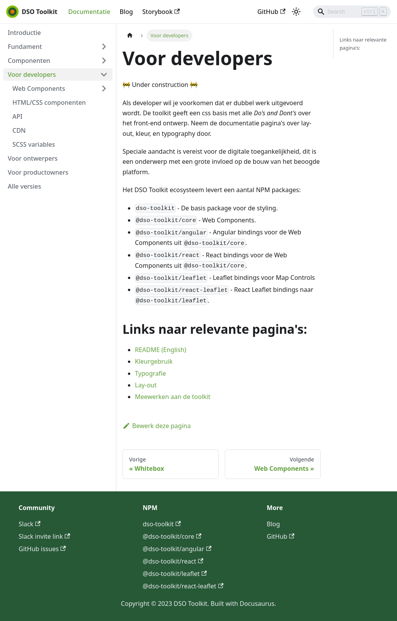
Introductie (24, 32)
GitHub (271, 11)
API (17, 116)
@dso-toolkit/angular (177, 549)
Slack (29, 524)
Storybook (161, 11)
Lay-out (146, 385)
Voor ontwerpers (32, 158)
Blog (126, 11)
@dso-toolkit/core (172, 536)
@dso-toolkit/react (173, 561)
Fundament (25, 46)
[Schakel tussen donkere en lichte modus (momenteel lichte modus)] (296, 11)
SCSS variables (33, 144)
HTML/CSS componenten (49, 102)
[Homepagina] (130, 35)
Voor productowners (38, 172)
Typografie (150, 373)
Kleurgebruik (154, 361)
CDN (19, 130)
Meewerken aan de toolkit (173, 396)
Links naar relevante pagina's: (363, 43)
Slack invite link (44, 536)
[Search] (352, 11)
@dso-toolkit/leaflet (175, 573)
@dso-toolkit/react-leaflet (183, 586)
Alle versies (24, 186)
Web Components (38, 88)
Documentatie (89, 11)
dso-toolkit (162, 524)
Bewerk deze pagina (157, 426)
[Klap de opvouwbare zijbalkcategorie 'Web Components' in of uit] (103, 88)
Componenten (29, 60)
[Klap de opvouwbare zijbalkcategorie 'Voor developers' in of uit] (103, 74)
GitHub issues (42, 549)
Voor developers (32, 74)
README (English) (160, 349)
